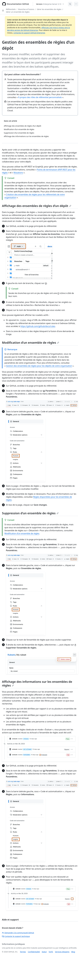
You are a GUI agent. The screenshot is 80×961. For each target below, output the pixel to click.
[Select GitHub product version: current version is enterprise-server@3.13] (50, 4)
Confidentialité (34, 952)
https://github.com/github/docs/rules (37, 326)
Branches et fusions (26, 9)
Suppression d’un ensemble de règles (30, 513)
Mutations (18, 172)
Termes (23, 952)
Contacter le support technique (16, 936)
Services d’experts (62, 952)
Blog (73, 952)
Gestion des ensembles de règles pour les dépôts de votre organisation (39, 365)
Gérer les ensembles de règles (49, 9)
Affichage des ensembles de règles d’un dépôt (36, 206)
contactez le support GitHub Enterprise (29, 33)
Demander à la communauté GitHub (18, 933)
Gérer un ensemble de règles (17, 12)
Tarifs (51, 952)
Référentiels (11, 9)
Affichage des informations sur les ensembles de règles (37, 683)
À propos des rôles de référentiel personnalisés (40, 97)
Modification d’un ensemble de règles (30, 342)
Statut (44, 952)
